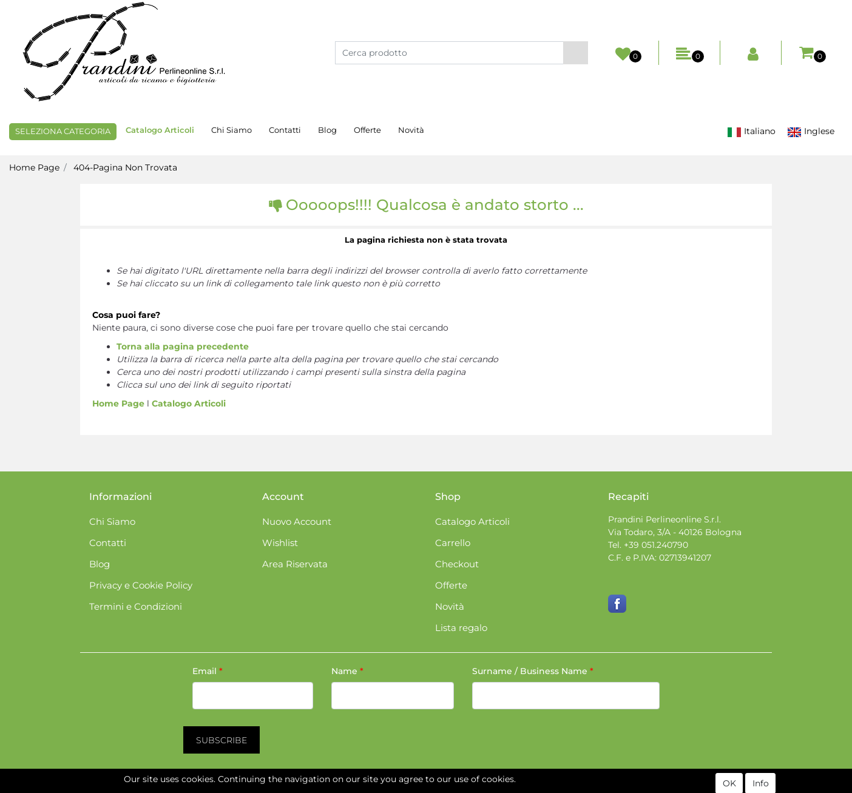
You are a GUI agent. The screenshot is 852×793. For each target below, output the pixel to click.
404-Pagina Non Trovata (125, 167)
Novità (411, 130)
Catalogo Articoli (160, 130)
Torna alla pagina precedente (183, 346)
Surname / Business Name (532, 671)
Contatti (285, 130)
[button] (575, 52)
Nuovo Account (296, 521)
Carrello (452, 542)
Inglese (810, 131)
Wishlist (280, 542)
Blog (327, 130)
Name (347, 671)
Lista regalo (461, 627)
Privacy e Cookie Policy (140, 585)
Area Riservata (295, 564)
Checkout (457, 564)
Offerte (367, 130)
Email (207, 671)
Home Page (34, 167)
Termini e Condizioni (135, 606)
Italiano (751, 131)
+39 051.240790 (656, 544)
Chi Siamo (231, 130)
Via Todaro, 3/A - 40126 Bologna (675, 532)
